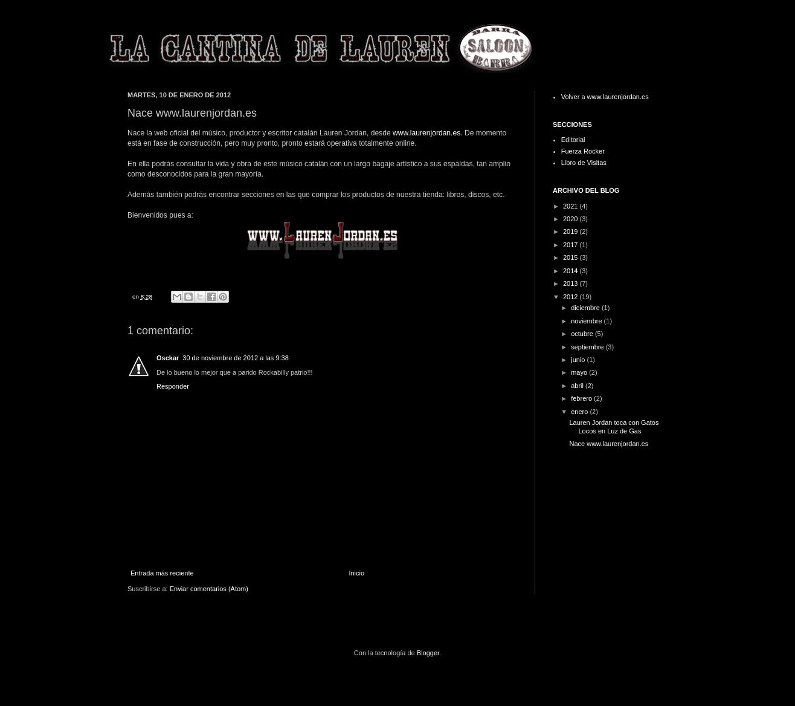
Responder (172, 386)
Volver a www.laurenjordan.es (605, 96)
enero (580, 411)
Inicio (356, 573)
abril (578, 385)
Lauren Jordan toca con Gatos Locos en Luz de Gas (613, 426)
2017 (571, 244)
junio (579, 359)
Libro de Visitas (584, 162)
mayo (580, 372)
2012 (571, 296)
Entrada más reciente (162, 573)
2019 (571, 231)
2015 (571, 257)
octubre (583, 333)
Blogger (428, 652)
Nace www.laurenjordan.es (608, 443)
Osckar (167, 357)
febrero (582, 398)
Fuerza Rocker (583, 151)
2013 (571, 283)
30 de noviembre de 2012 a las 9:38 (235, 357)
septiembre (588, 347)
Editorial (573, 139)
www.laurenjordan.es (426, 133)
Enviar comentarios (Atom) (209, 588)
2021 (571, 206)
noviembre (587, 321)
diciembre (586, 307)
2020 (571, 218)
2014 (571, 270)
